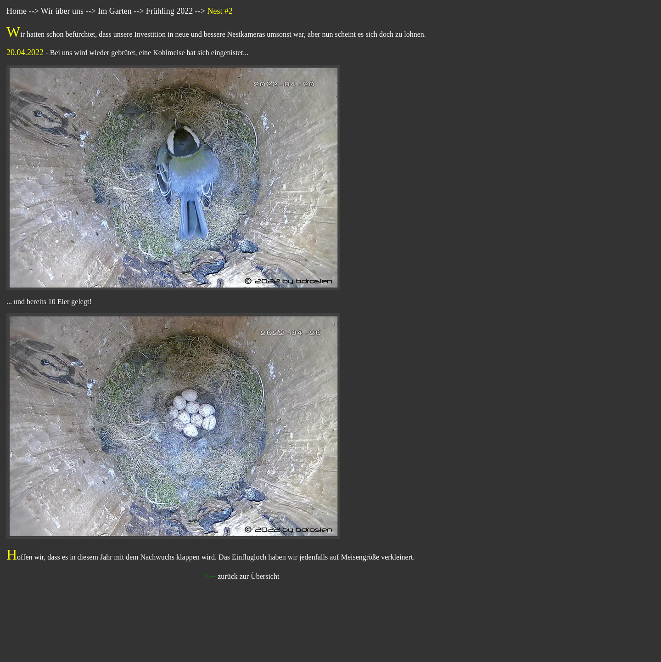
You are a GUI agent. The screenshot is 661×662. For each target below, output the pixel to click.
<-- (210, 576)
